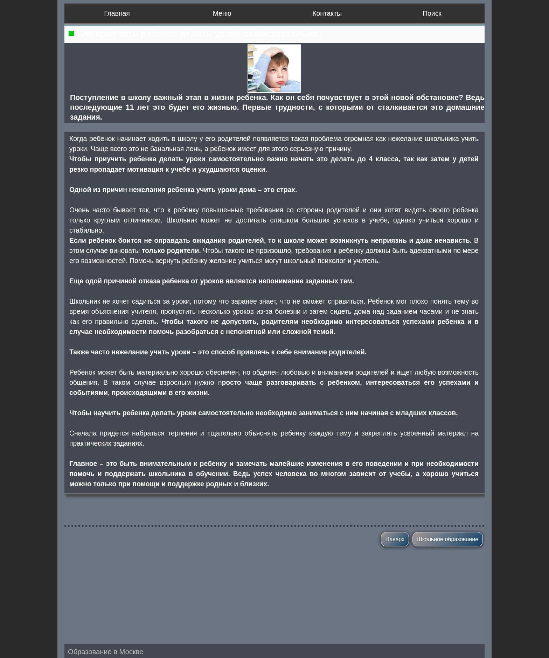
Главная (117, 13)
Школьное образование (447, 539)
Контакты (327, 13)
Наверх (394, 539)
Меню (222, 13)
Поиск (432, 13)
